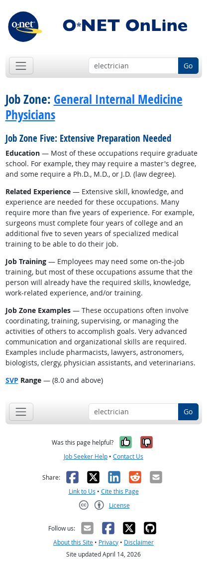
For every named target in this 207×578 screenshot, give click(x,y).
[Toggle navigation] (21, 65)
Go (188, 65)
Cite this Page (120, 491)
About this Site (73, 542)
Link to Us (82, 491)
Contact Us (128, 456)
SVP (11, 380)
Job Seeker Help (85, 456)
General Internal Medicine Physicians (94, 106)
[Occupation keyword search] (134, 65)
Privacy (108, 542)
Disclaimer (139, 542)
